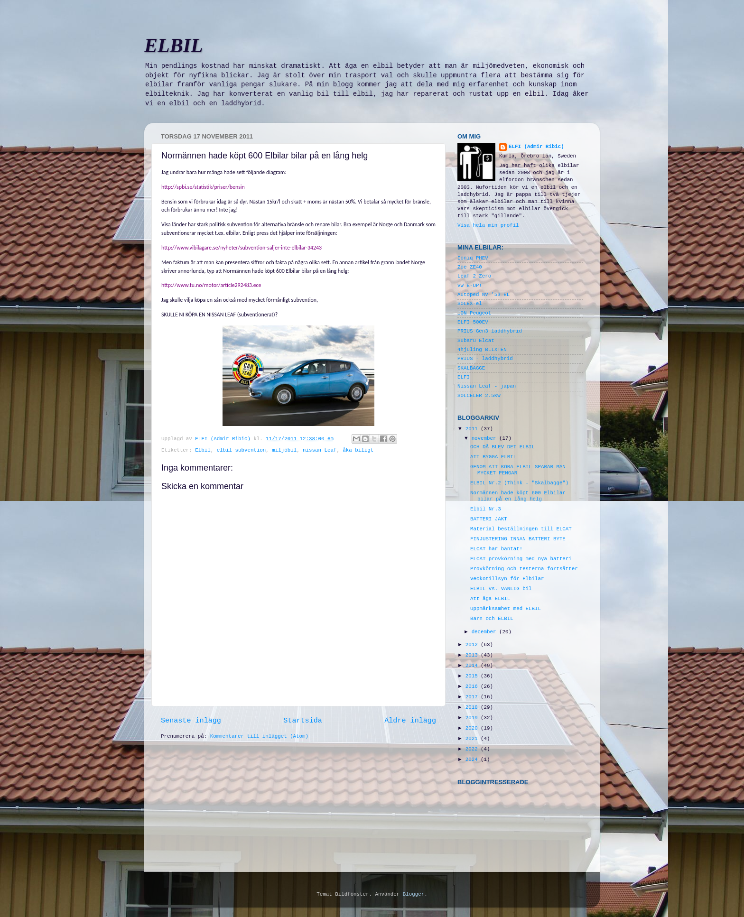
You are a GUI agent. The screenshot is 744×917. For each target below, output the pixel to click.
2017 (473, 697)
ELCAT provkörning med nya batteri (521, 559)
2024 (473, 759)
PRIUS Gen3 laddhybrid (489, 331)
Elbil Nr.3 (485, 509)
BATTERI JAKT (488, 519)
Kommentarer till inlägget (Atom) (259, 736)
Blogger (413, 894)
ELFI (463, 377)
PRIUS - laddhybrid (485, 358)
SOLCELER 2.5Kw (479, 395)
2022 (473, 749)
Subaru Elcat (475, 340)
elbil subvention (241, 450)
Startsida (302, 720)
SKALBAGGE (471, 368)
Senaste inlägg (191, 720)
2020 (473, 728)
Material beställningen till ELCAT (521, 529)
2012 (473, 645)
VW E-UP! (469, 285)
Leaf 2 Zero (474, 276)
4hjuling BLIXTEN (482, 349)
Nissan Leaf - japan (486, 386)
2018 (473, 707)
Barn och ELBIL (491, 618)
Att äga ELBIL (490, 599)
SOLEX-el (469, 303)
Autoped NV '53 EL (483, 294)
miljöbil (284, 450)
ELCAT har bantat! (496, 549)
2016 (473, 686)
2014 (473, 665)
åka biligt (358, 450)
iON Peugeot (474, 313)
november (485, 438)
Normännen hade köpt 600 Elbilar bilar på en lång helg (518, 496)
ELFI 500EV (472, 322)
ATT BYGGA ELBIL (493, 457)
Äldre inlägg (410, 720)
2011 (473, 429)
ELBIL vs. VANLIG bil (501, 589)
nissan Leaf (319, 450)
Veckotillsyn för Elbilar (507, 579)
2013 (473, 655)
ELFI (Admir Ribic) (224, 439)
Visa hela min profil (488, 225)
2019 (473, 718)
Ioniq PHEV (472, 258)
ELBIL (173, 45)
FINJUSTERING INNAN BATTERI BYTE (518, 539)
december (485, 632)
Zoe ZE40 (469, 267)
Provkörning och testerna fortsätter (524, 569)
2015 (473, 676)
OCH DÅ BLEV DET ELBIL (502, 447)
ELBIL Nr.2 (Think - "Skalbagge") (519, 483)
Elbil (202, 450)
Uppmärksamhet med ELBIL (505, 608)
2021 (473, 738)
